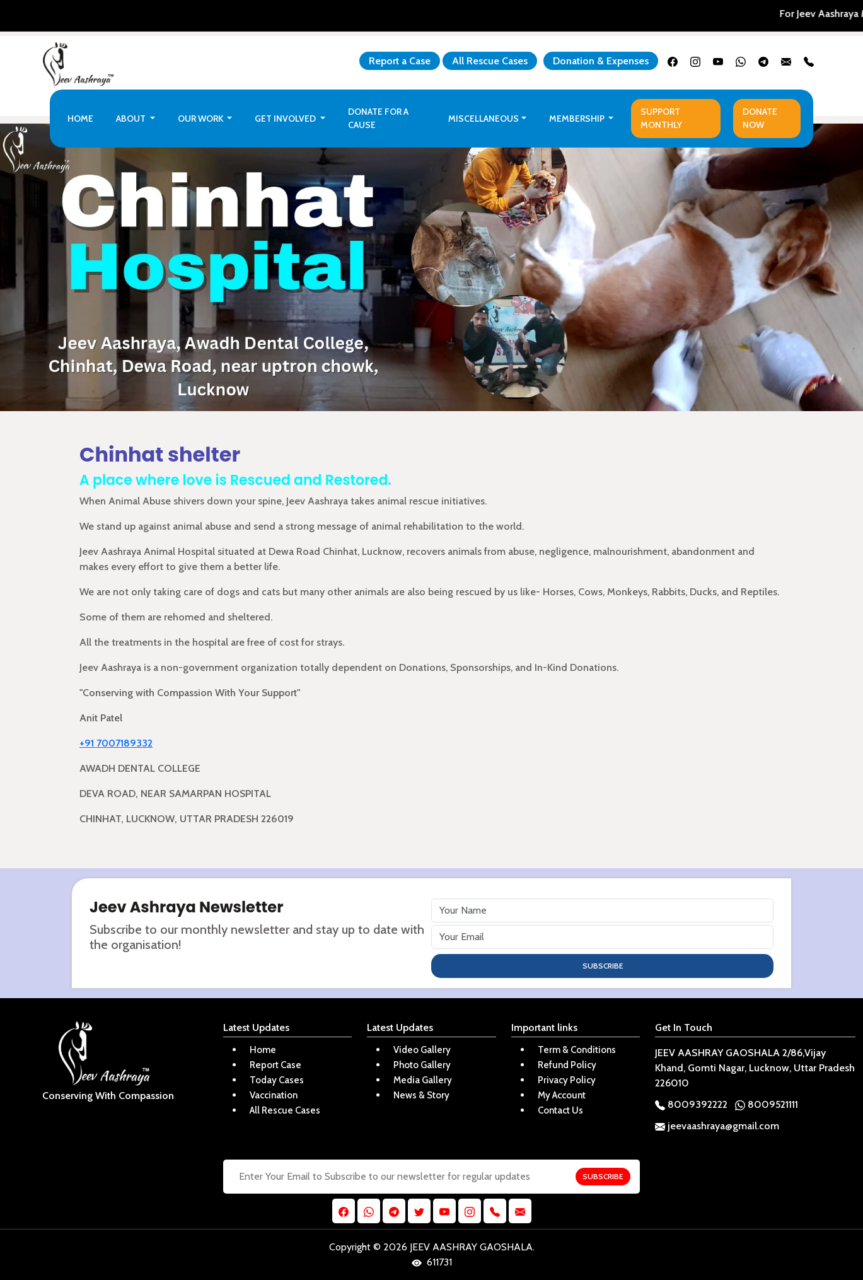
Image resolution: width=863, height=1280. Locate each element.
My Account (562, 1095)
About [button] (132, 118)
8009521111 (766, 1104)
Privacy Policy (567, 1080)
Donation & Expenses (601, 61)
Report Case (275, 1065)
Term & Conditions (577, 1050)
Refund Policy (567, 1065)
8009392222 (691, 1104)
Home (80, 118)
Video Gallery (422, 1050)
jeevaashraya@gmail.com (717, 1126)
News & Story (421, 1095)
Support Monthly (661, 118)
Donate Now (760, 118)
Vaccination (274, 1095)
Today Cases (277, 1080)
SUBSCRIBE (602, 965)
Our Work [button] (201, 118)
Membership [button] (577, 118)
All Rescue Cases (490, 61)
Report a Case (400, 61)
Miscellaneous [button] (483, 118)
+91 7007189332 (116, 743)
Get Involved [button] (286, 118)
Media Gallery (422, 1080)
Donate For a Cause (378, 118)
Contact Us (560, 1110)
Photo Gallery (422, 1065)
